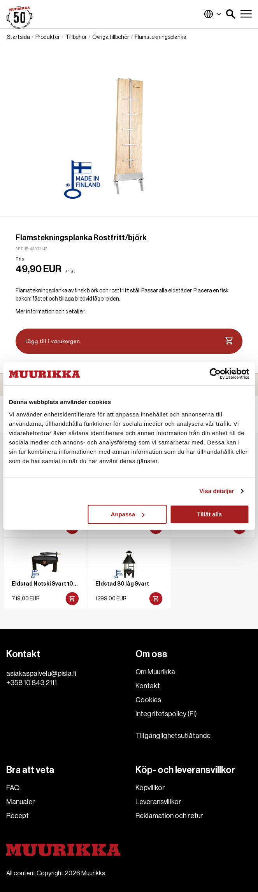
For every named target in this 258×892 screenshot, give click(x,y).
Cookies (148, 699)
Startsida (18, 37)
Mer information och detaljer (50, 312)
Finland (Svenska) (212, 14)
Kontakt (147, 685)
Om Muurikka (155, 671)
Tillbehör (76, 37)
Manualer (20, 801)
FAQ (12, 787)
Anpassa (128, 514)
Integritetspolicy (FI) (166, 713)
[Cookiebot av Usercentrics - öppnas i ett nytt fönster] (215, 374)
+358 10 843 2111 (31, 682)
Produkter (47, 37)
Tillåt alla (209, 514)
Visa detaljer (216, 491)
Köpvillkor (150, 787)
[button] (230, 14)
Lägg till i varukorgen (129, 341)
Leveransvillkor (158, 801)
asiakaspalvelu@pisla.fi (41, 673)
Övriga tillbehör (110, 37)
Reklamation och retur (169, 815)
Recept (17, 815)
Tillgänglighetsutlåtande (173, 735)
